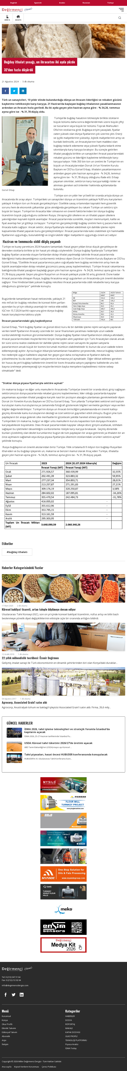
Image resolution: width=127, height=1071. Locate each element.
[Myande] (63, 874)
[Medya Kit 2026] (63, 945)
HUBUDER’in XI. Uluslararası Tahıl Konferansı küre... (48, 758)
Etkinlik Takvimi (9, 1028)
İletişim (5, 1044)
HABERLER (70, 1016)
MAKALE (69, 1028)
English (13, 3)
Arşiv (4, 1040)
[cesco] (63, 856)
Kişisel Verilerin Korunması (26, 1066)
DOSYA (68, 1020)
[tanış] (63, 891)
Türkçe (110, 3)
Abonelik (6, 1036)
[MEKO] (63, 909)
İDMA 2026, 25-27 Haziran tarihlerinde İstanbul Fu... (47, 736)
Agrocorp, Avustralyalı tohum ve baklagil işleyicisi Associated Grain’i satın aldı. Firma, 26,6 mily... (56, 707)
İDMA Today (71, 1048)
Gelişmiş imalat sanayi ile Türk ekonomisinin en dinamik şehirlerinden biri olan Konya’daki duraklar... (59, 663)
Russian (86, 3)
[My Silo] (63, 785)
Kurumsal (6, 1016)
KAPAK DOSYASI (72, 1032)
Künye (5, 1020)
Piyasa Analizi (71, 1044)
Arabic (62, 3)
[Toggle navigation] (121, 9)
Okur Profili (7, 1024)
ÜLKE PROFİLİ (71, 1036)
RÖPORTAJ (70, 1024)
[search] (119, 18)
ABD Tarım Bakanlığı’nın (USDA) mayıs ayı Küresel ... (48, 747)
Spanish (38, 3)
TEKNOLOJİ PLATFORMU (76, 1040)
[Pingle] (63, 802)
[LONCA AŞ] (63, 927)
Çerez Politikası (49, 1066)
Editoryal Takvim (9, 1032)
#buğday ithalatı (17, 552)
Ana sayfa (6, 1066)
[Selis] (63, 820)
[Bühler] (63, 838)
